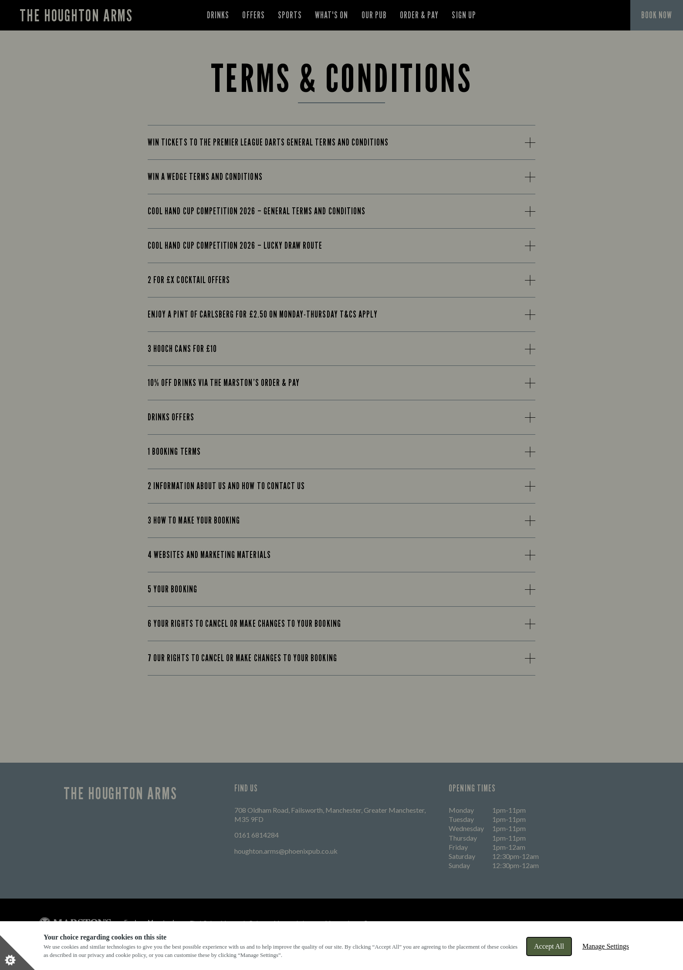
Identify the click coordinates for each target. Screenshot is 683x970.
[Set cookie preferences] (17, 952)
